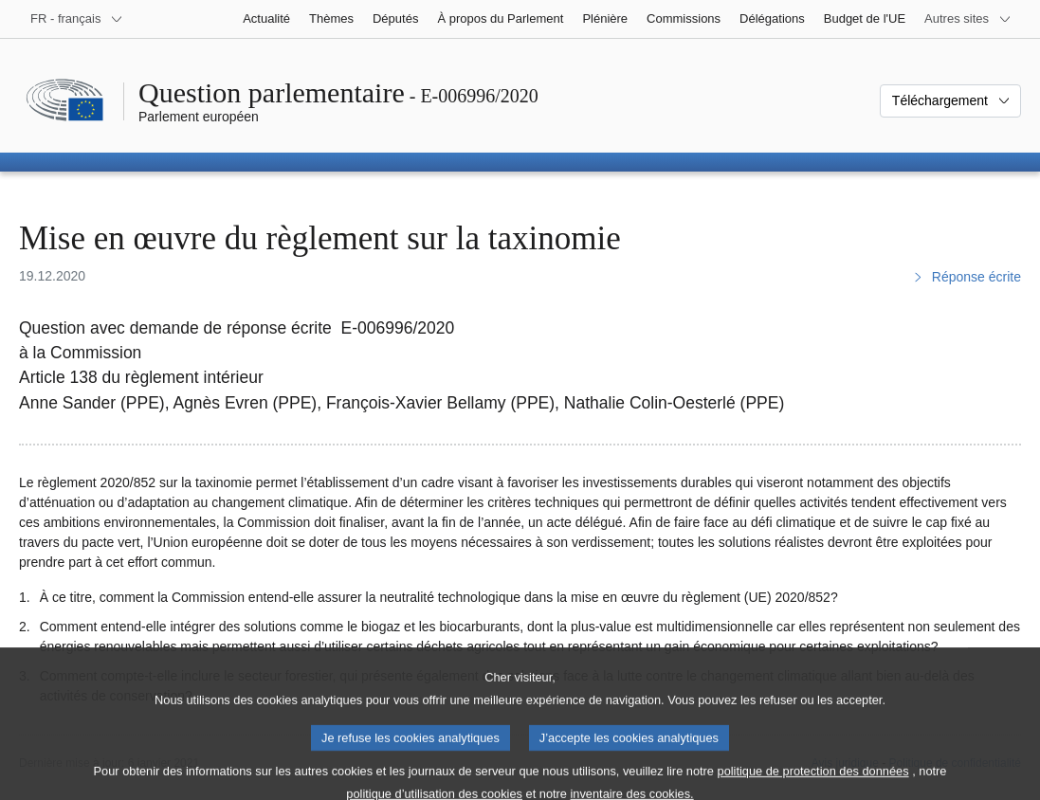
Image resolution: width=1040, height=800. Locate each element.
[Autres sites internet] (968, 19)
